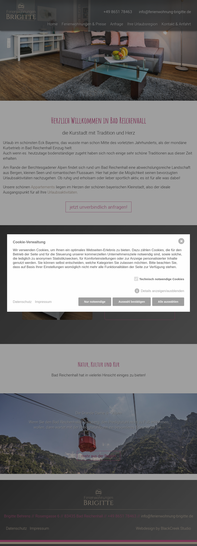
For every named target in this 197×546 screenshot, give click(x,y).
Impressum (43, 302)
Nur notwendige (95, 301)
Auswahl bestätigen (131, 301)
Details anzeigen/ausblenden (162, 291)
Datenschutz (22, 302)
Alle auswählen (168, 301)
